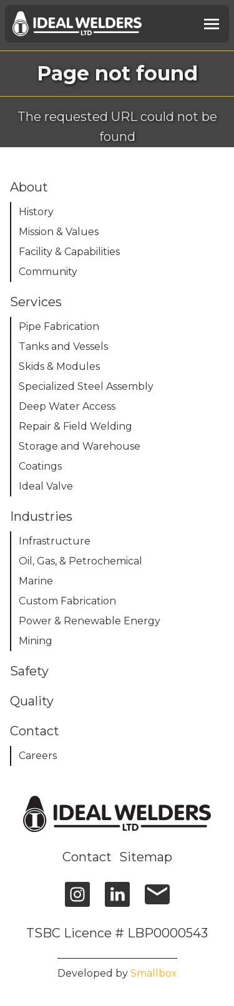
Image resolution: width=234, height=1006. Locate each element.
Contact (87, 856)
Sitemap (145, 856)
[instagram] (77, 900)
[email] (157, 900)
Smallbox (153, 973)
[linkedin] (117, 900)
